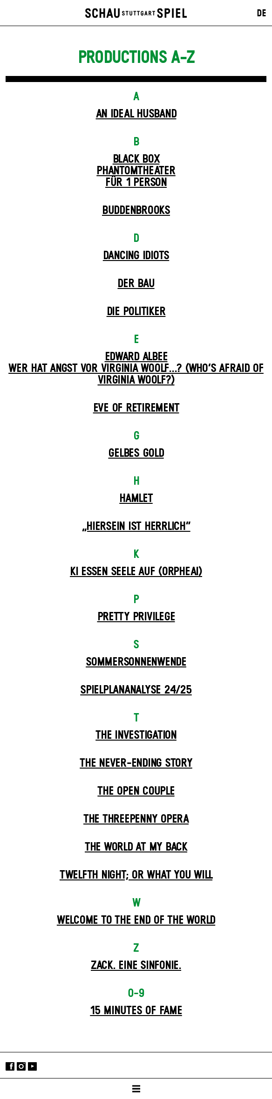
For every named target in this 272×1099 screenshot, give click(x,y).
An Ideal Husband (136, 114)
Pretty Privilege (136, 617)
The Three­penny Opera (136, 819)
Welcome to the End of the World (136, 920)
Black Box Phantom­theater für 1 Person (136, 171)
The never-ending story (136, 763)
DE (261, 13)
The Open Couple (135, 791)
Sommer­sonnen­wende (136, 662)
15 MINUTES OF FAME (136, 1011)
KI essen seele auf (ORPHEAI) (136, 572)
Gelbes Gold (135, 453)
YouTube (32, 1066)
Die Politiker (136, 312)
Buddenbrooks (136, 211)
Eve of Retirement (136, 408)
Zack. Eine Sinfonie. (136, 966)
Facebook (10, 1066)
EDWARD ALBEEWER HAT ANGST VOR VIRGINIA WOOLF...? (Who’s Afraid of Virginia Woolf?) (136, 368)
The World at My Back (136, 847)
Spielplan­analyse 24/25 (136, 690)
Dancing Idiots (136, 256)
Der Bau (135, 284)
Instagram (21, 1066)
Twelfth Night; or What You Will (136, 875)
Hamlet (136, 499)
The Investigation (136, 735)
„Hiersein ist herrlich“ (136, 527)
